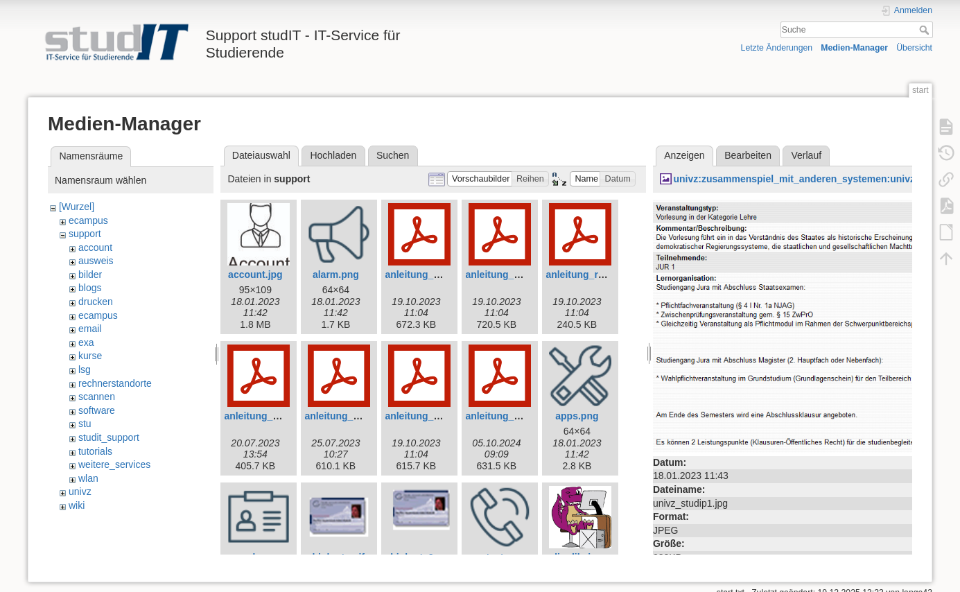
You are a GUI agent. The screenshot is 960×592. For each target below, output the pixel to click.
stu (84, 423)
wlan (88, 478)
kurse (90, 355)
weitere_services (114, 464)
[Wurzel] (76, 206)
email (89, 328)
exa (86, 342)
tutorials (95, 451)
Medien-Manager (854, 48)
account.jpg (255, 274)
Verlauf (807, 155)
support (85, 233)
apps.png (576, 415)
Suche (925, 30)
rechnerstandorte (115, 383)
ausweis (96, 260)
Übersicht (914, 48)
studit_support (108, 437)
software (96, 410)
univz (80, 491)
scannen (96, 396)
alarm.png (336, 274)
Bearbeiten (747, 155)
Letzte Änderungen (777, 48)
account (95, 247)
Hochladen (333, 155)
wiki (77, 505)
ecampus (88, 220)
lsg (84, 369)
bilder (90, 274)
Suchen (392, 155)
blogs (89, 287)
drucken (95, 301)
